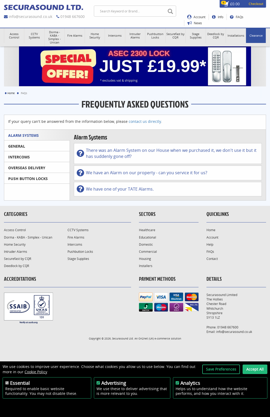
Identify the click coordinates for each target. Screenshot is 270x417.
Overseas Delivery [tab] (26, 167)
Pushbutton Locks (80, 251)
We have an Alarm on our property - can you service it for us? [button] (142, 173)
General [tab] (16, 146)
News (194, 23)
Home (11, 93)
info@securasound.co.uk (30, 16)
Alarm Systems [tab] (23, 135)
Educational (147, 237)
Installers (145, 266)
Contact (212, 258)
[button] (14, 35)
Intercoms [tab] (19, 156)
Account (196, 17)
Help (209, 244)
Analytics (190, 383)
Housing (145, 258)
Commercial (148, 251)
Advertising (113, 383)
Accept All (255, 369)
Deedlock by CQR (16, 266)
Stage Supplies (78, 258)
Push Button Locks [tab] (28, 178)
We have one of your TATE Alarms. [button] (115, 189)
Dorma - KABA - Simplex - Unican (28, 237)
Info (217, 17)
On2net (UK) (146, 338)
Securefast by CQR (17, 258)
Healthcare (147, 230)
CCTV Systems (78, 230)
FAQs (236, 17)
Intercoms (75, 244)
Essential (20, 383)
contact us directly (145, 121)
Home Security (15, 244)
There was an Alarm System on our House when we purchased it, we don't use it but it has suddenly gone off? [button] (167, 153)
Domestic (146, 244)
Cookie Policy (36, 371)
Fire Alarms (76, 237)
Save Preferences (221, 369)
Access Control (15, 230)
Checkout (256, 4)
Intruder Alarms (15, 251)
